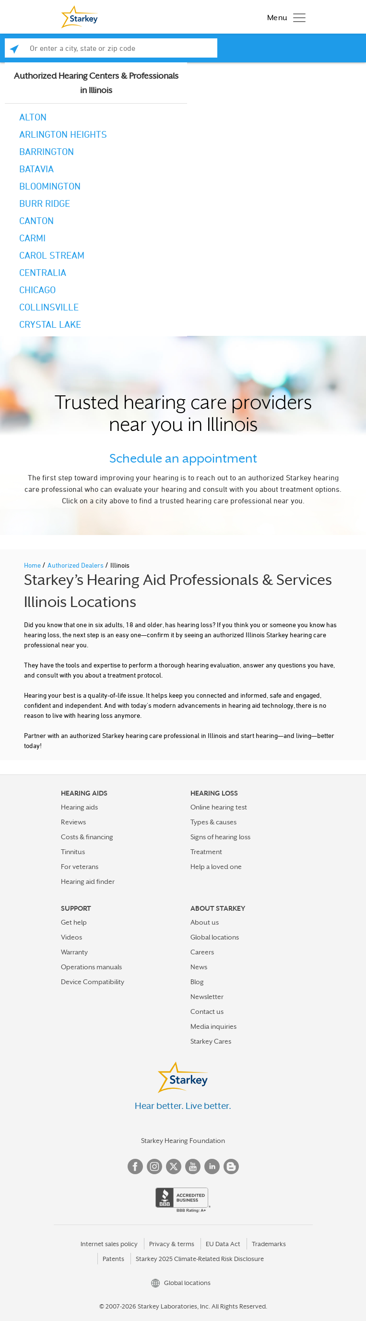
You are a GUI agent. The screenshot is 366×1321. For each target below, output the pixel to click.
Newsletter (207, 996)
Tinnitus (73, 852)
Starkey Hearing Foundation (183, 1140)
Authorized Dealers (76, 565)
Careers (202, 952)
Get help (74, 922)
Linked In (212, 1166)
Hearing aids (79, 807)
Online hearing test (218, 807)
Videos (71, 937)
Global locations (214, 937)
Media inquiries (213, 1026)
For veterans (79, 866)
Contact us (207, 1011)
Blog (197, 982)
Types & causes (213, 822)
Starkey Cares (210, 1041)
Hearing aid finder (88, 881)
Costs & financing (87, 837)
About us (204, 922)
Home (33, 565)
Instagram (154, 1166)
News (198, 967)
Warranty (74, 952)
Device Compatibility (92, 982)
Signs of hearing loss (220, 837)
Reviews (73, 822)
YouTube (193, 1166)
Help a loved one (216, 866)
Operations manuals (91, 967)
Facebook (135, 1166)
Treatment (206, 852)
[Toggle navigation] (284, 17)
